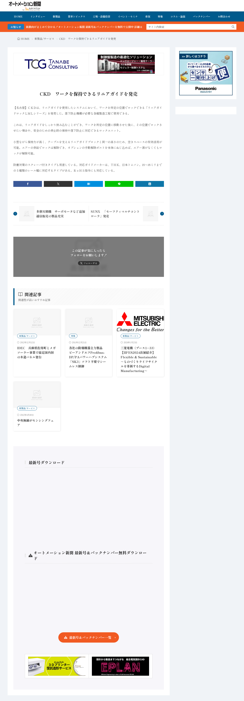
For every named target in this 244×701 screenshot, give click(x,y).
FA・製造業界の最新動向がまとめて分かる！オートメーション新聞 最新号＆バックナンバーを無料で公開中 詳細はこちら (82, 27)
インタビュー (37, 16)
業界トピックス (76, 16)
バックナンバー (201, 16)
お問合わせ (224, 16)
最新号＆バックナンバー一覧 (90, 637)
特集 (160, 16)
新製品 (56, 16)
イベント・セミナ (128, 16)
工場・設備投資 (101, 16)
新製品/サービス (44, 39)
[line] (119, 184)
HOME (18, 16)
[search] (233, 27)
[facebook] (27, 184)
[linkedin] (149, 184)
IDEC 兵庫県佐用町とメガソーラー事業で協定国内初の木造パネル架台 (36, 352)
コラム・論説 (177, 16)
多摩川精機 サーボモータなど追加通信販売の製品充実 (60, 213)
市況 (147, 16)
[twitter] (58, 184)
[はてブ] (88, 184)
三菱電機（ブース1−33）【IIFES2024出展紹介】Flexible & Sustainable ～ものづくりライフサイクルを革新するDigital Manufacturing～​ (139, 359)
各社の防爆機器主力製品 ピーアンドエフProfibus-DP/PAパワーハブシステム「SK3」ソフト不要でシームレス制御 (88, 357)
